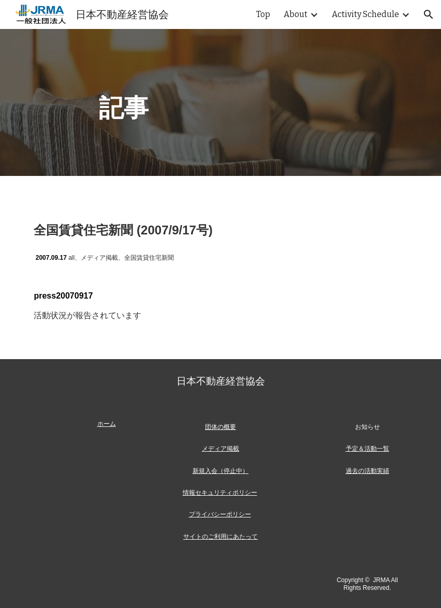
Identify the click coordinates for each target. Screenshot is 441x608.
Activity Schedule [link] (365, 14)
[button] (428, 14)
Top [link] (263, 14)
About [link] (295, 14)
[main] (220, 102)
